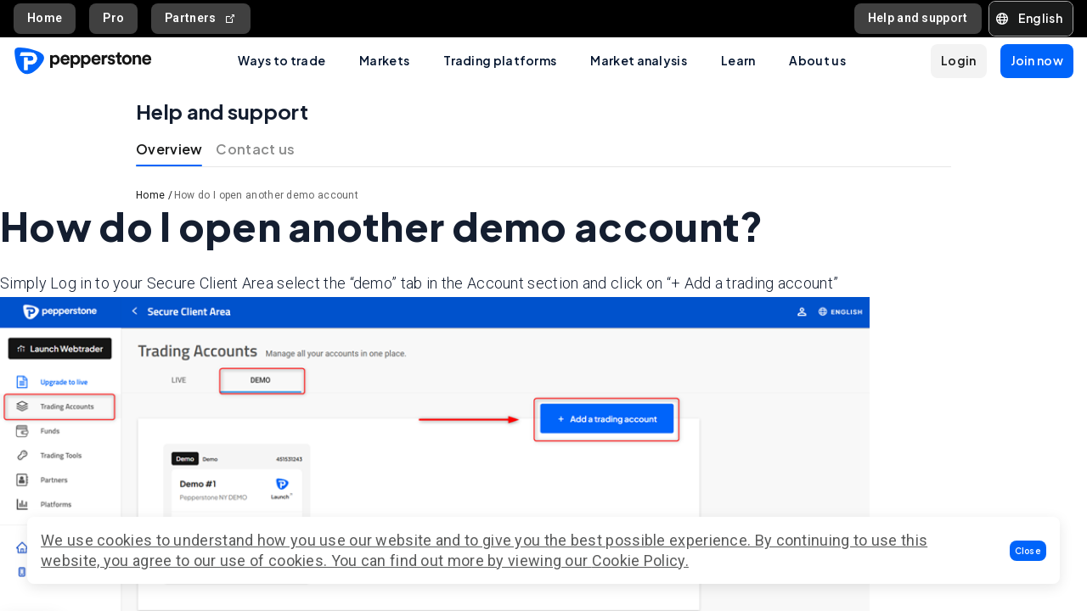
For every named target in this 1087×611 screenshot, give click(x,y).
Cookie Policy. (640, 560)
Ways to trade (281, 60)
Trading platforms (499, 60)
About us (817, 60)
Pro (113, 18)
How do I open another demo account (266, 195)
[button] (1028, 551)
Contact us (255, 149)
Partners (201, 18)
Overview (169, 149)
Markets (384, 60)
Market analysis (638, 60)
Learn (738, 60)
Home (44, 18)
